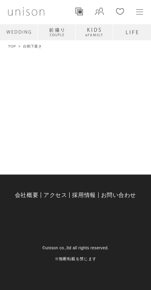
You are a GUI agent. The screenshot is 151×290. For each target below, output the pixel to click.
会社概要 (26, 195)
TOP (12, 46)
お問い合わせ (118, 195)
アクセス (55, 195)
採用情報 (83, 195)
